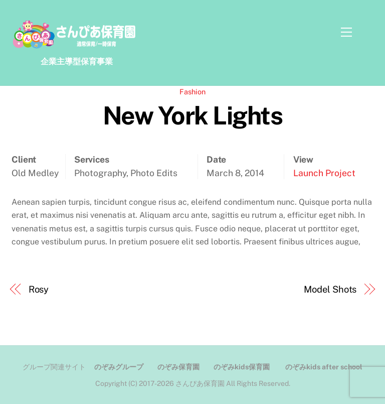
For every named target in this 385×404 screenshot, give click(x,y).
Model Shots (330, 289)
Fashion (192, 91)
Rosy (39, 289)
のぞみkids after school (323, 367)
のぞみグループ (118, 367)
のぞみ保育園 (178, 367)
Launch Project (324, 173)
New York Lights (193, 115)
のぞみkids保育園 (242, 367)
